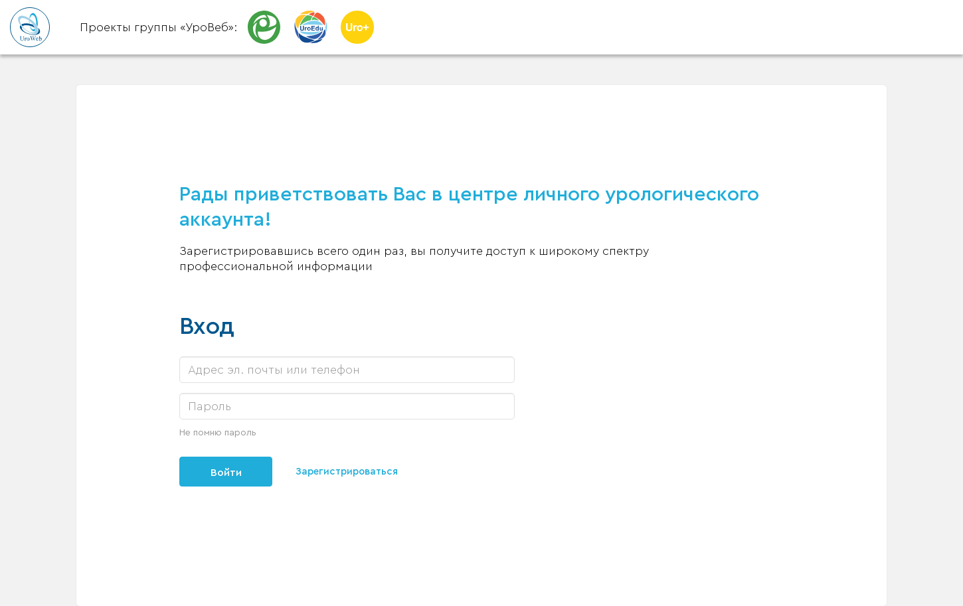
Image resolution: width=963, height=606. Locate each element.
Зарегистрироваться (349, 472)
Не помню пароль (217, 432)
